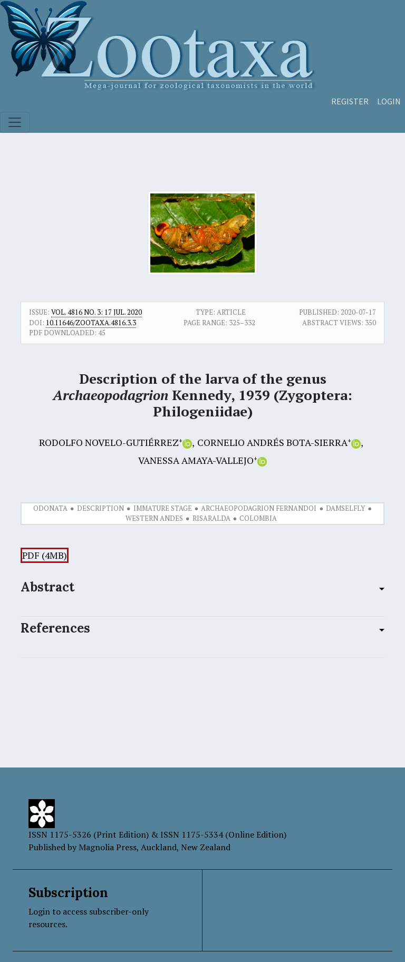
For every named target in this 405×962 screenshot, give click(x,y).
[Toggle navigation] (15, 122)
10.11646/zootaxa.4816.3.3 (91, 322)
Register (350, 101)
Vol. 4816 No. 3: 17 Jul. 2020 (96, 312)
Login (389, 101)
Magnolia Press (108, 847)
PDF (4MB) (44, 555)
